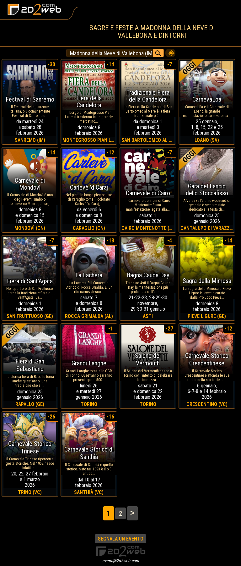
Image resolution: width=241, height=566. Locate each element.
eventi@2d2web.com (120, 560)
